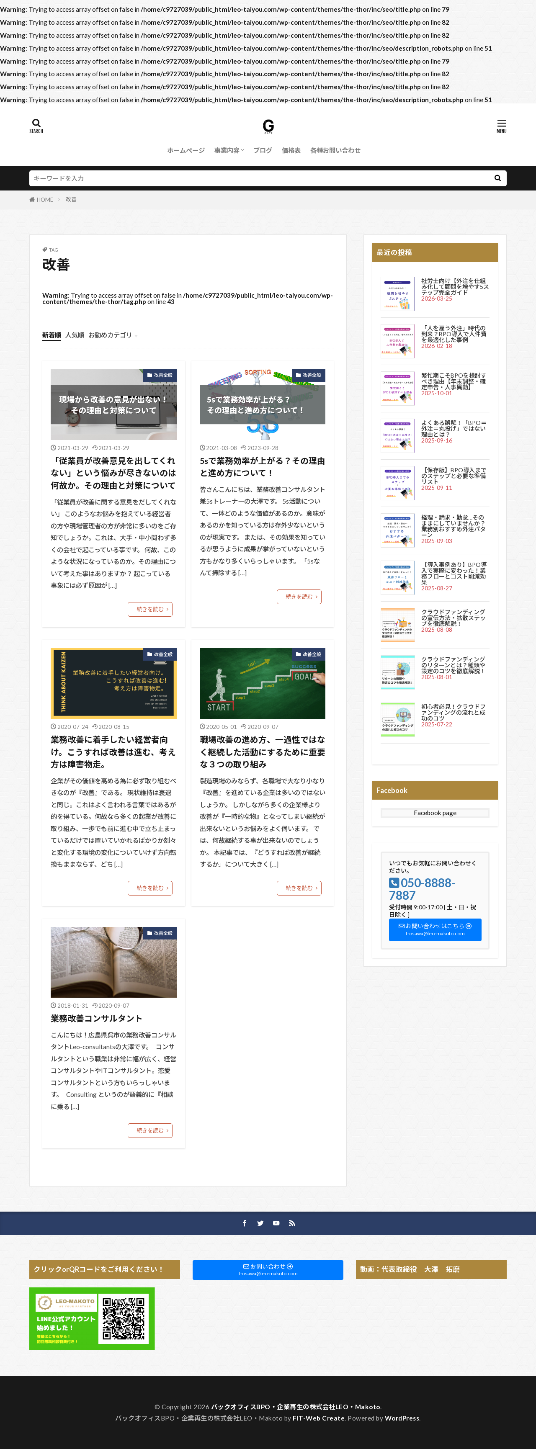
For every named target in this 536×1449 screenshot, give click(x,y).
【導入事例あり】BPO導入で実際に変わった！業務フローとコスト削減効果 (454, 573)
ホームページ (186, 150)
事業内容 (227, 150)
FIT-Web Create (319, 1418)
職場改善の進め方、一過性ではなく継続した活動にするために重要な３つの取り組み (262, 751)
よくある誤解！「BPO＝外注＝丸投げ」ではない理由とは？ (454, 428)
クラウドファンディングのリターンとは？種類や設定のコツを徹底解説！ (453, 665)
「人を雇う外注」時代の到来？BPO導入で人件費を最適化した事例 (454, 333)
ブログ (262, 150)
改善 (71, 199)
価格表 (291, 150)
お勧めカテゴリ (110, 335)
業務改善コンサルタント (97, 1018)
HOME (45, 199)
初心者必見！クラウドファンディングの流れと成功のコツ (453, 712)
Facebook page (435, 812)
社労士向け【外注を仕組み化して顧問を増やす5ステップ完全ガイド (455, 286)
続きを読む (150, 609)
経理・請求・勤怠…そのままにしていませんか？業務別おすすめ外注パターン (453, 526)
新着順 (51, 335)
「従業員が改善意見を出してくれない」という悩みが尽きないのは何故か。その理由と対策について (113, 473)
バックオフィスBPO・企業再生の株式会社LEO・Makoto (295, 1406)
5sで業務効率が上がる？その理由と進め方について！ (262, 467)
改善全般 (163, 375)
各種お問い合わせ (335, 150)
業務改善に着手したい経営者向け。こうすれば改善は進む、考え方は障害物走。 (113, 751)
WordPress (402, 1418)
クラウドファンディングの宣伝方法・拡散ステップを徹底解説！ (453, 617)
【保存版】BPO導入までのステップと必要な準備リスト (454, 475)
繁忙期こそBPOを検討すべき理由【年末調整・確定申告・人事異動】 (454, 381)
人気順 (74, 335)
